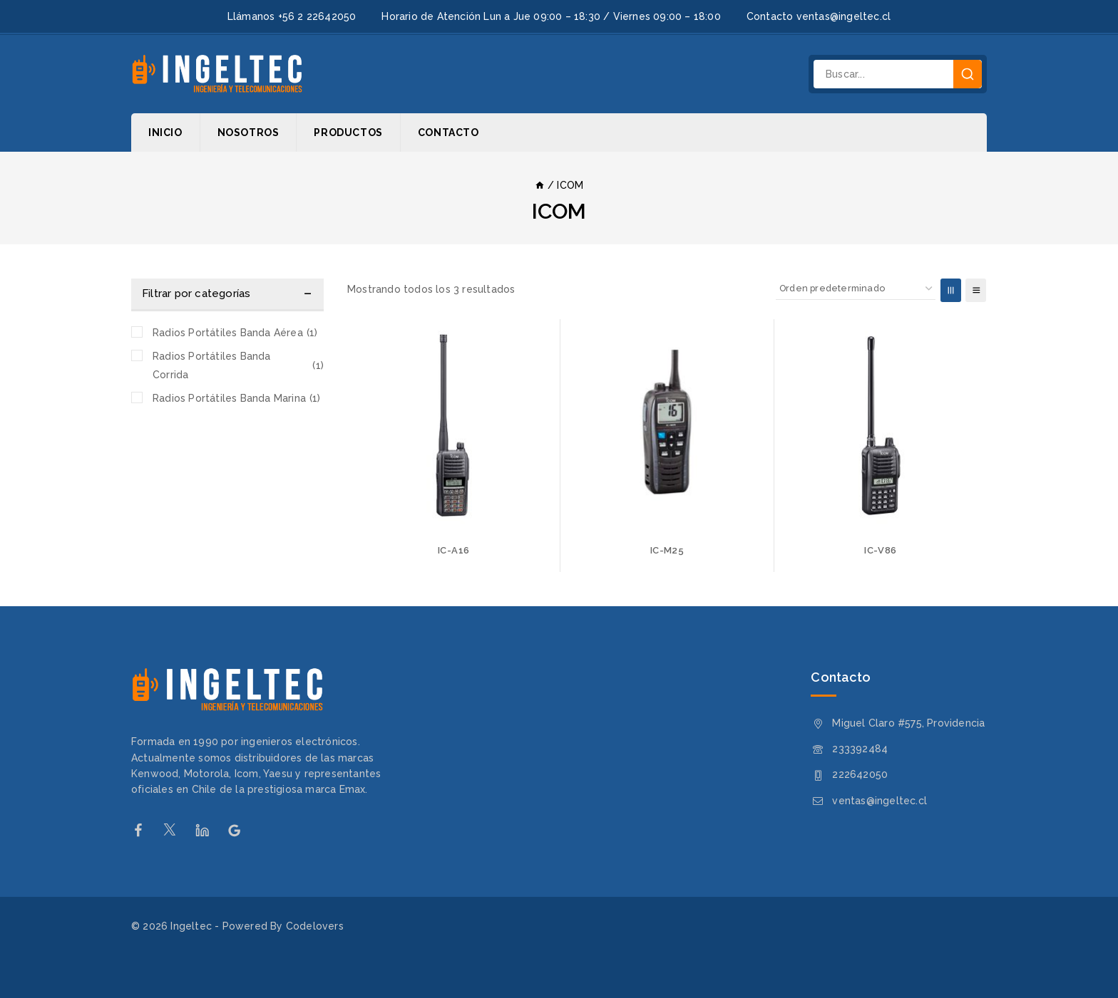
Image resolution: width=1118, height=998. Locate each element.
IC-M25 (667, 550)
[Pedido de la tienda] (855, 289)
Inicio (165, 132)
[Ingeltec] (216, 74)
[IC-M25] (666, 425)
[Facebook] (145, 830)
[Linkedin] (209, 830)
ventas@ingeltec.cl (879, 800)
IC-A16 (453, 550)
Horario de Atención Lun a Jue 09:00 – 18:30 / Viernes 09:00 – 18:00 (550, 16)
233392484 (860, 748)
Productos (348, 132)
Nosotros (248, 132)
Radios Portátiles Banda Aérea (235, 332)
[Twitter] (177, 830)
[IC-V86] (880, 425)
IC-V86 (880, 550)
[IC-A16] (453, 425)
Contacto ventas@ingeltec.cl (819, 16)
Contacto (448, 132)
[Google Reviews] (241, 830)
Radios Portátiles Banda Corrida (238, 365)
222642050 (860, 774)
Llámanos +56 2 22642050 (292, 16)
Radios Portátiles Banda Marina (237, 398)
